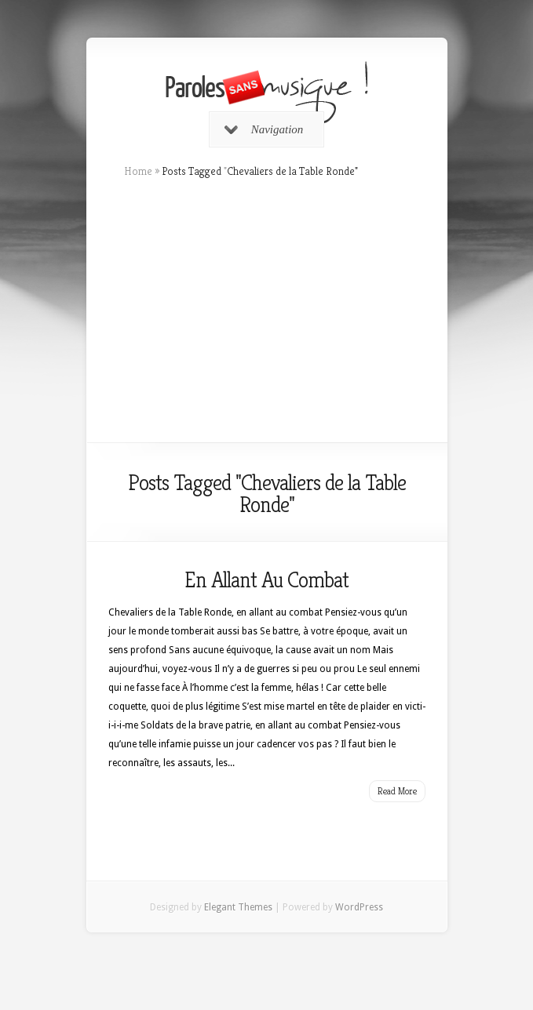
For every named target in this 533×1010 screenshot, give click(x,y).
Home (138, 171)
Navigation (264, 129)
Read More (397, 791)
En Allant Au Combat (266, 580)
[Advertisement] (266, 310)
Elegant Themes (238, 907)
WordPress (359, 907)
